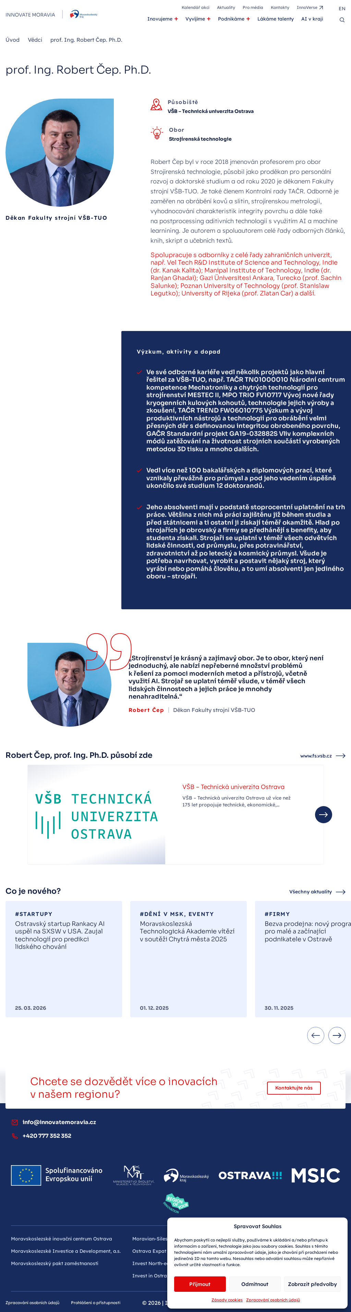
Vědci (35, 39)
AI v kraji (312, 19)
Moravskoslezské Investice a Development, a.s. (66, 1251)
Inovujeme (159, 19)
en (342, 8)
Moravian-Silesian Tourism (163, 1239)
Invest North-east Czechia (162, 1263)
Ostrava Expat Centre (157, 1251)
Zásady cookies (227, 1299)
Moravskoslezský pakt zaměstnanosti (54, 1263)
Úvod (12, 39)
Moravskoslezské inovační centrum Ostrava (61, 1239)
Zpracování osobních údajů (273, 1299)
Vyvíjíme (195, 19)
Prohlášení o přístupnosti (95, 1302)
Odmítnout (254, 1284)
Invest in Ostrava (152, 1276)
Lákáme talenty (275, 19)
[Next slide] (337, 1035)
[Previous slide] (315, 1035)
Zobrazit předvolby (312, 1284)
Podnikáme (231, 19)
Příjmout (199, 1284)
